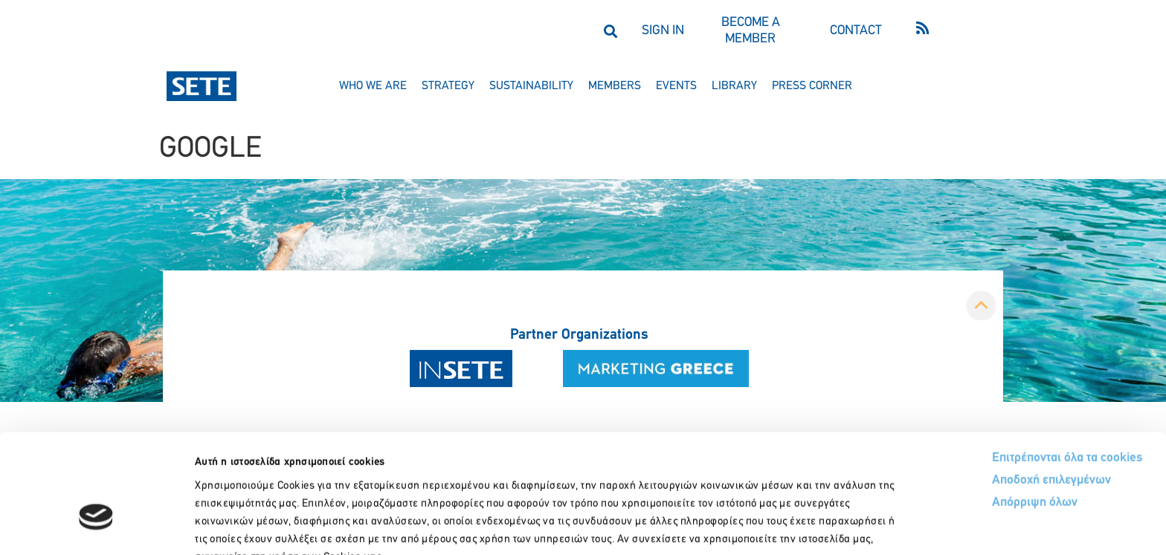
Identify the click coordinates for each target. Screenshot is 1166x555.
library (734, 86)
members (614, 86)
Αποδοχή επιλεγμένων (996, 389)
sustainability (531, 86)
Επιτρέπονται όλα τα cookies (1011, 366)
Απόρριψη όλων (978, 411)
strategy (448, 86)
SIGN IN (663, 31)
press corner (812, 86)
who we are (373, 86)
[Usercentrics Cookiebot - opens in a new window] (96, 526)
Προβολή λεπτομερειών (831, 525)
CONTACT (856, 31)
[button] (610, 31)
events (676, 86)
